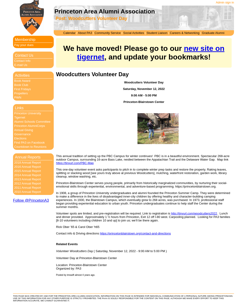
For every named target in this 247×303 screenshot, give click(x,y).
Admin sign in (225, 2)
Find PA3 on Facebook (29, 142)
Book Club (21, 85)
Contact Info (22, 61)
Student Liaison (157, 33)
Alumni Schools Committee (32, 121)
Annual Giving (23, 130)
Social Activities (133, 33)
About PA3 (85, 33)
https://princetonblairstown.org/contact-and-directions (135, 233)
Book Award (22, 80)
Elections (20, 138)
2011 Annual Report (27, 187)
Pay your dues (23, 45)
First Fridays (22, 89)
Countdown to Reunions (30, 146)
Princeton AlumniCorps (29, 126)
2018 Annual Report (27, 162)
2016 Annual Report (27, 166)
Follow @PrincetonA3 (31, 200)
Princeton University (27, 113)
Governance (22, 134)
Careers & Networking (184, 33)
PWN (17, 97)
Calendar (69, 33)
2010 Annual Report (27, 192)
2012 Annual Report (27, 183)
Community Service (108, 33)
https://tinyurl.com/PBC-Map (75, 163)
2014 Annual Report (27, 175)
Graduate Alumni (213, 33)
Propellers (21, 93)
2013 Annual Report (27, 179)
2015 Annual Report (27, 171)
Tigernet (19, 117)
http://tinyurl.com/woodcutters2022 (194, 213)
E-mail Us (20, 65)
